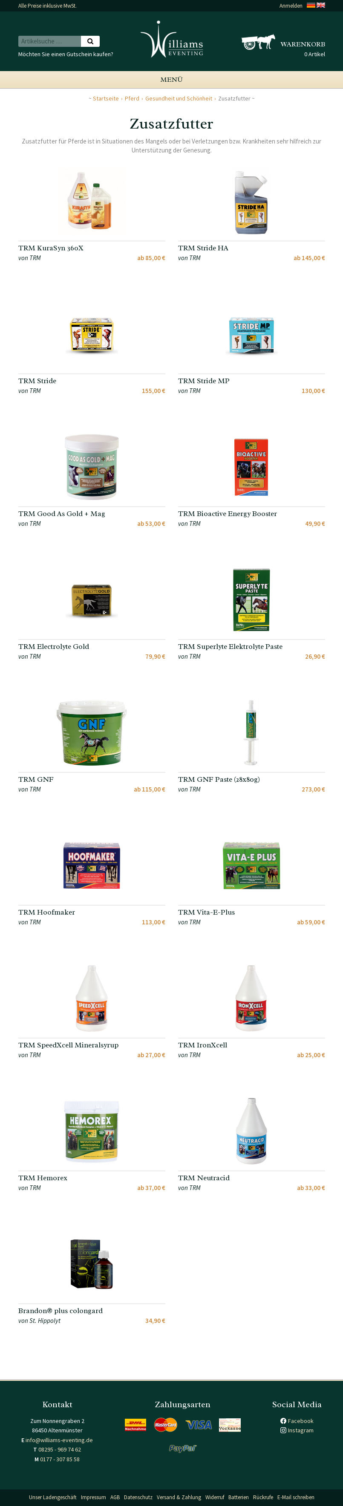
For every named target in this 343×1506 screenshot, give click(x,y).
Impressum (93, 1497)
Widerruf (214, 1497)
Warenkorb (303, 44)
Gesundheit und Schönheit (178, 98)
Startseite (106, 98)
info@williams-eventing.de (59, 1440)
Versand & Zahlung (179, 1497)
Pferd (132, 98)
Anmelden (291, 5)
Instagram (301, 1430)
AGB (115, 1497)
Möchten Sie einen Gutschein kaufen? (65, 54)
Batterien (238, 1497)
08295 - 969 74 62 (59, 1449)
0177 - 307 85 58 (60, 1459)
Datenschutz (138, 1497)
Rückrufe (263, 1497)
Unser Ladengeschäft (53, 1497)
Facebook (301, 1421)
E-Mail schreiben (295, 1497)
